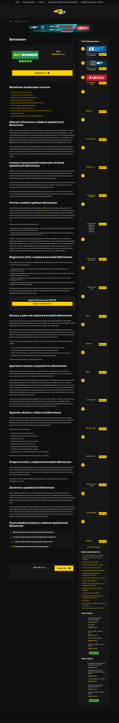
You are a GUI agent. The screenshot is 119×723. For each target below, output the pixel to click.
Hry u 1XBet (86, 600)
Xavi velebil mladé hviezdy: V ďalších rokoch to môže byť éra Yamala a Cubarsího (93, 557)
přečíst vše (93, 653)
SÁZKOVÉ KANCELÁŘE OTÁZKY (92, 2)
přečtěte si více (92, 622)
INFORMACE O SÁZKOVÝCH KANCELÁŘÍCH (62, 2)
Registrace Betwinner (42, 304)
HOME (17, 2)
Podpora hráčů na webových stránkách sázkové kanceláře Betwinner (31, 111)
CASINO (41, 2)
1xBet (46, 210)
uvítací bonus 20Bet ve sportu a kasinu (94, 578)
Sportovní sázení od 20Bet (90, 562)
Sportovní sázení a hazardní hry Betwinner (23, 105)
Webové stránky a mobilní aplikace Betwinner (24, 97)
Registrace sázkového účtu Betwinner (22, 100)
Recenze (17, 21)
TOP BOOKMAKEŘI (28, 2)
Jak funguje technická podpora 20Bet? (94, 570)
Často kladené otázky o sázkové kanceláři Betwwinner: (27, 116)
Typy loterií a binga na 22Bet (91, 593)
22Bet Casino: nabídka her (90, 581)
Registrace (42, 73)
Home (11, 21)
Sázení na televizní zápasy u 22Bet (93, 565)
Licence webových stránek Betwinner (22, 95)
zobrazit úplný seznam (94, 547)
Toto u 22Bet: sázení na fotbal (91, 568)
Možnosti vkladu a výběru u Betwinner (22, 108)
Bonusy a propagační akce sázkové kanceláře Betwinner (27, 103)
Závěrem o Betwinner (17, 113)
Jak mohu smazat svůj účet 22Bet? (93, 608)
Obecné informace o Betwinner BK (21, 92)
